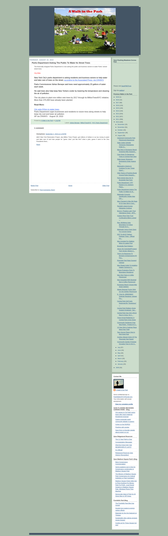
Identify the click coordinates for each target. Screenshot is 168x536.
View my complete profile (124, 404)
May (119, 353)
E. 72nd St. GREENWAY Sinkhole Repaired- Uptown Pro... (127, 296)
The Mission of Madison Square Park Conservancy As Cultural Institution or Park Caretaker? (125, 476)
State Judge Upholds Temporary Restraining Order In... (125, 145)
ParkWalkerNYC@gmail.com (123, 397)
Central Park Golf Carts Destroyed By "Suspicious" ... (126, 303)
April (119, 356)
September (121, 133)
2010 (118, 122)
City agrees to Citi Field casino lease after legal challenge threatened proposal (125, 414)
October (120, 130)
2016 (118, 105)
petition (121, 90)
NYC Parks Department (100, 123)
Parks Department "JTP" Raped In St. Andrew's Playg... (125, 185)
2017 (118, 102)
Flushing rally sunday (122, 427)
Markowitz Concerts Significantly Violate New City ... (126, 196)
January (120, 364)
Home (70, 185)
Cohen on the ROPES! (122, 424)
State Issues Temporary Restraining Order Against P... (126, 161)
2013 (118, 114)
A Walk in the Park (122, 390)
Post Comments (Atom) (47, 190)
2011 (118, 119)
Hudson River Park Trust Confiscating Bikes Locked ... (126, 218)
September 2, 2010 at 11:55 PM (56, 134)
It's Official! (118, 450)
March (120, 358)
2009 (118, 367)
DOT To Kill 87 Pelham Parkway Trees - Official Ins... (126, 236)
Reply (38, 144)
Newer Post (34, 185)
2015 (118, 108)
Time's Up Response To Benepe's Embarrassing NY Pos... (127, 256)
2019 (118, 97)
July (119, 347)
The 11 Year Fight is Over (123, 439)
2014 (118, 111)
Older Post (105, 185)
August (120, 135)
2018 (118, 100)
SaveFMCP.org (126, 86)
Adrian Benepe (75, 123)
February (121, 361)
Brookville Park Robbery (125, 246)
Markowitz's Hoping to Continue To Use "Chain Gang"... (126, 168)
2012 (118, 116)
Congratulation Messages (123, 442)
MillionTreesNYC (85, 123)
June (119, 350)
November (121, 127)
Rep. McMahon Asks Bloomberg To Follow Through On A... (125, 225)
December (121, 124)
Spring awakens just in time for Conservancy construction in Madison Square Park (125, 469)
